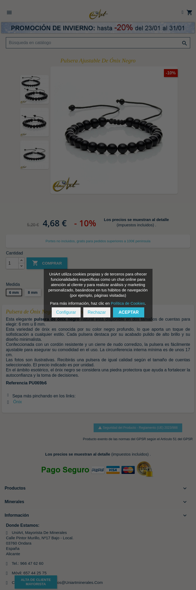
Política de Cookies (128, 303)
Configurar (66, 312)
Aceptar (129, 312)
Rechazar (97, 312)
